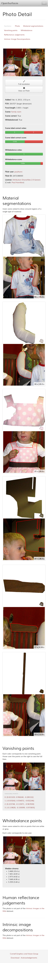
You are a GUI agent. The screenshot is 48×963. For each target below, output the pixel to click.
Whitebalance (26, 30)
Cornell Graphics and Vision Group (24, 954)
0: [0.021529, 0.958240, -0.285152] (19, 797)
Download (15, 958)
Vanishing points (10, 30)
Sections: (8, 26)
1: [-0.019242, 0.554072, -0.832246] (19, 801)
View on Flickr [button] (24, 89)
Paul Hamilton (18, 182)
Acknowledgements (29, 958)
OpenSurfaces (9, 3)
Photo (17, 26)
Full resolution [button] (24, 82)
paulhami (18, 172)
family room (16, 112)
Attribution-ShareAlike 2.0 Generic (26, 180)
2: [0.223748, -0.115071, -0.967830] (19, 804)
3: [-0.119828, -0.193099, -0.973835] (20, 808)
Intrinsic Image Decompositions (17, 39)
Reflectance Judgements (14, 35)
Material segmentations (33, 26)
